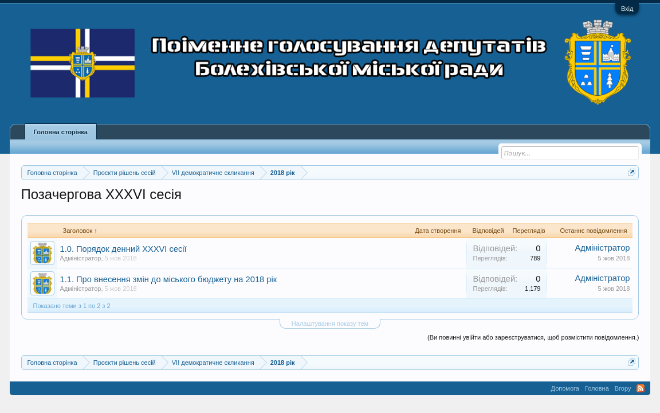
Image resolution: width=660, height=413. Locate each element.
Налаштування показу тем (330, 323)
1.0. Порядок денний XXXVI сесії (123, 249)
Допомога (565, 388)
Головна (597, 388)
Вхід (627, 8)
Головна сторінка (61, 131)
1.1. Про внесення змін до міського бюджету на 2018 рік (168, 279)
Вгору (623, 388)
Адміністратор (80, 258)
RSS (641, 388)
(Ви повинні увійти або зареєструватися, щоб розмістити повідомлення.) (533, 337)
